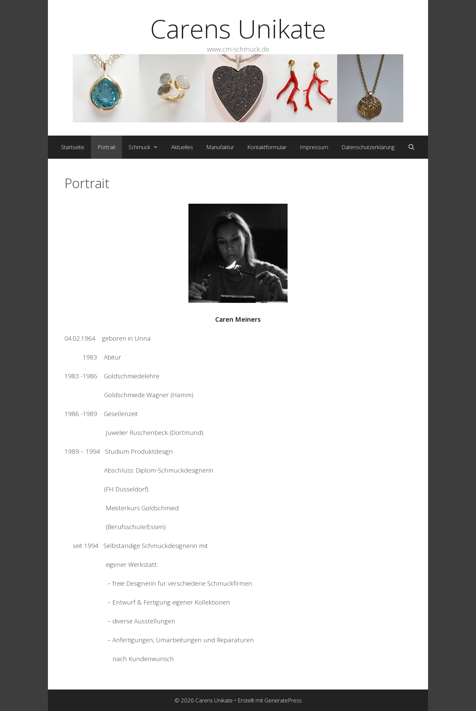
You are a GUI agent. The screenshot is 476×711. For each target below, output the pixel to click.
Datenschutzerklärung (367, 147)
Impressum (314, 147)
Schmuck (147, 147)
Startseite (72, 147)
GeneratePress (283, 700)
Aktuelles (182, 147)
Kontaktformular (267, 147)
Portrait (106, 147)
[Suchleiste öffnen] (411, 147)
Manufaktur (220, 147)
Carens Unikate (238, 28)
